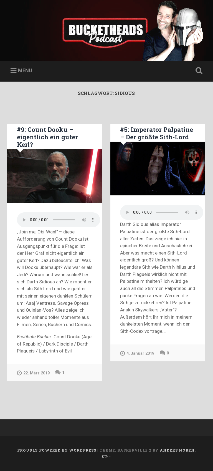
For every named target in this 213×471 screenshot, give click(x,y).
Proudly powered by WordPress (56, 450)
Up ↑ (106, 456)
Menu (25, 70)
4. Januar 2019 (137, 353)
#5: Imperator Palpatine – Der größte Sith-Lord (156, 133)
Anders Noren (177, 450)
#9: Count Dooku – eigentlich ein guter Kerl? (47, 136)
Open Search (198, 70)
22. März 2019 (33, 373)
